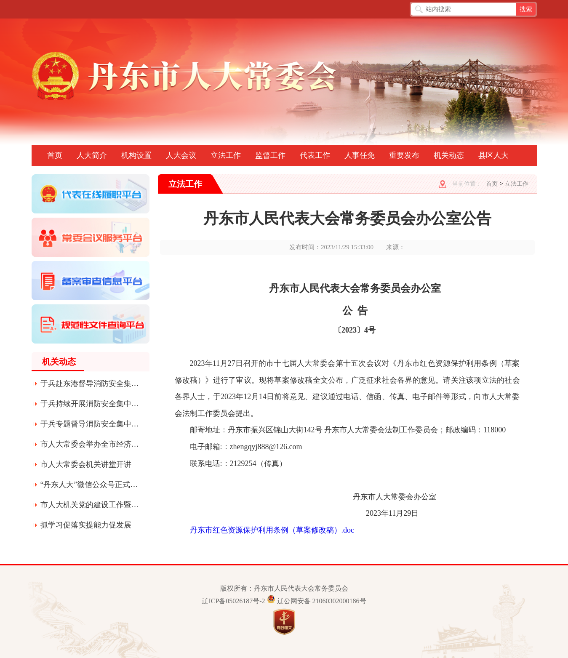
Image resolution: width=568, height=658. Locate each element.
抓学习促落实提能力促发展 (85, 525)
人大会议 (181, 155)
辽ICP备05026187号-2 (233, 601)
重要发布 (404, 155)
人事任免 (359, 155)
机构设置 (136, 155)
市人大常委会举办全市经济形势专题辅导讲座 (90, 444)
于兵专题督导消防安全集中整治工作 (90, 424)
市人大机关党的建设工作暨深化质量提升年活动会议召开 (90, 505)
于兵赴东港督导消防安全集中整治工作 (90, 383)
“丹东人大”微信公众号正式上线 (90, 484)
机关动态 (449, 155)
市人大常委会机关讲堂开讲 (85, 464)
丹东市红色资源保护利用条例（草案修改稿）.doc (272, 530)
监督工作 (270, 155)
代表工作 (315, 155)
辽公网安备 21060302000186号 (321, 601)
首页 (54, 155)
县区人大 (493, 155)
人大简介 (92, 155)
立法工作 (226, 155)
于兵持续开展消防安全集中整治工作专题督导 (90, 404)
